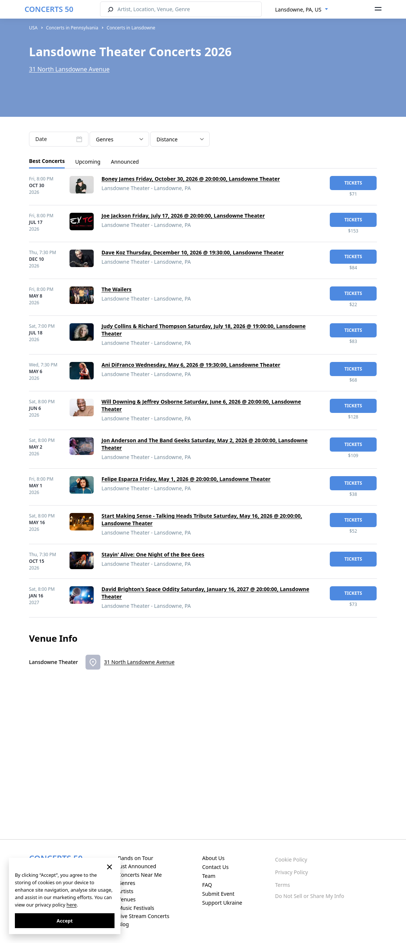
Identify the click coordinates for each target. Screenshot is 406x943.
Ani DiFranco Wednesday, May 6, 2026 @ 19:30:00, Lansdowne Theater (191, 364)
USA (33, 28)
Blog (123, 924)
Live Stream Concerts (143, 916)
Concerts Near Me (140, 874)
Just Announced (137, 866)
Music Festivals (136, 907)
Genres (126, 882)
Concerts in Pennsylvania (72, 28)
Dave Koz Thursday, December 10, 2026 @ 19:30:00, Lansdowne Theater (193, 252)
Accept (64, 920)
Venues (127, 899)
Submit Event (218, 893)
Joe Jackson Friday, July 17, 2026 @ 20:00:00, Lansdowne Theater (183, 215)
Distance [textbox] (167, 139)
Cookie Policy (291, 859)
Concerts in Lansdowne (131, 28)
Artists (125, 891)
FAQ (207, 884)
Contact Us (215, 866)
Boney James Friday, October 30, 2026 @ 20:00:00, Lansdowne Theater (191, 178)
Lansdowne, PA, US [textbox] (298, 9)
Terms (282, 884)
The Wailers (117, 289)
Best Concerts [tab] (47, 160)
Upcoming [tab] (87, 161)
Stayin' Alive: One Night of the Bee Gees (153, 554)
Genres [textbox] (104, 139)
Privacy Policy (291, 872)
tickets (353, 183)
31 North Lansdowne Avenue (69, 69)
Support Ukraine (222, 902)
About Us (213, 858)
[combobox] (301, 9)
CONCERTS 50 (49, 9)
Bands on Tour (135, 858)
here (72, 904)
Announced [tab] (125, 161)
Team (209, 875)
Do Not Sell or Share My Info (309, 895)
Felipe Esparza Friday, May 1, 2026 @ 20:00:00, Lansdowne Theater (186, 478)
